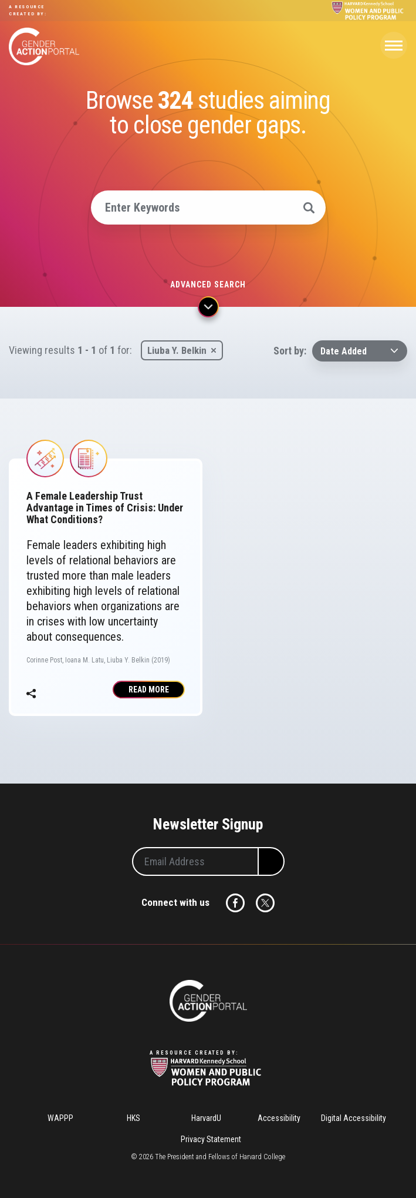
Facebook (235, 903)
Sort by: (289, 350)
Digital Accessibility (353, 1118)
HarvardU (206, 1118)
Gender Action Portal (44, 46)
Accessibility (279, 1118)
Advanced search (208, 284)
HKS (133, 1118)
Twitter (265, 903)
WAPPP (60, 1118)
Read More (148, 689)
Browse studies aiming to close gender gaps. (208, 113)
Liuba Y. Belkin (177, 350)
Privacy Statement (211, 1139)
